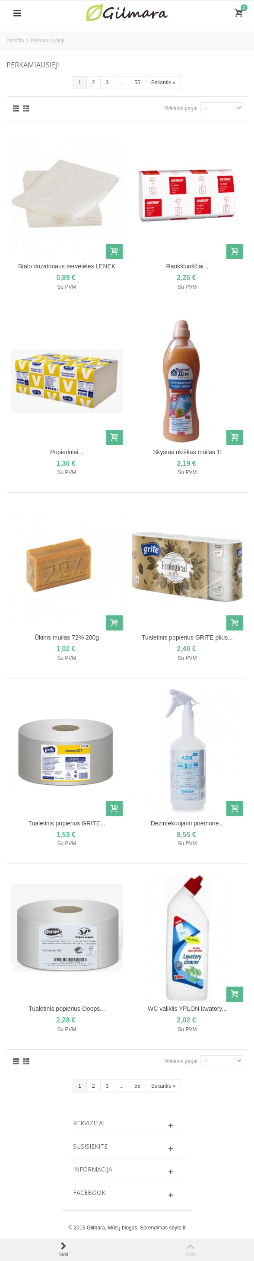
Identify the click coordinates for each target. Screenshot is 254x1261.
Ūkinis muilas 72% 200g (67, 637)
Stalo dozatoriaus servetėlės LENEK (66, 266)
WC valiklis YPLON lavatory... (187, 1008)
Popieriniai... (66, 452)
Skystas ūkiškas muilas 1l (187, 452)
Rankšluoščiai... (187, 266)
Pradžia (15, 41)
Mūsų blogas (122, 1228)
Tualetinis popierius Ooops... (67, 1008)
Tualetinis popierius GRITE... (66, 823)
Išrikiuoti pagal (180, 108)
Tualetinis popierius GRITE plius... (187, 637)
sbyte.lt (177, 1228)
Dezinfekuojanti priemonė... (187, 823)
